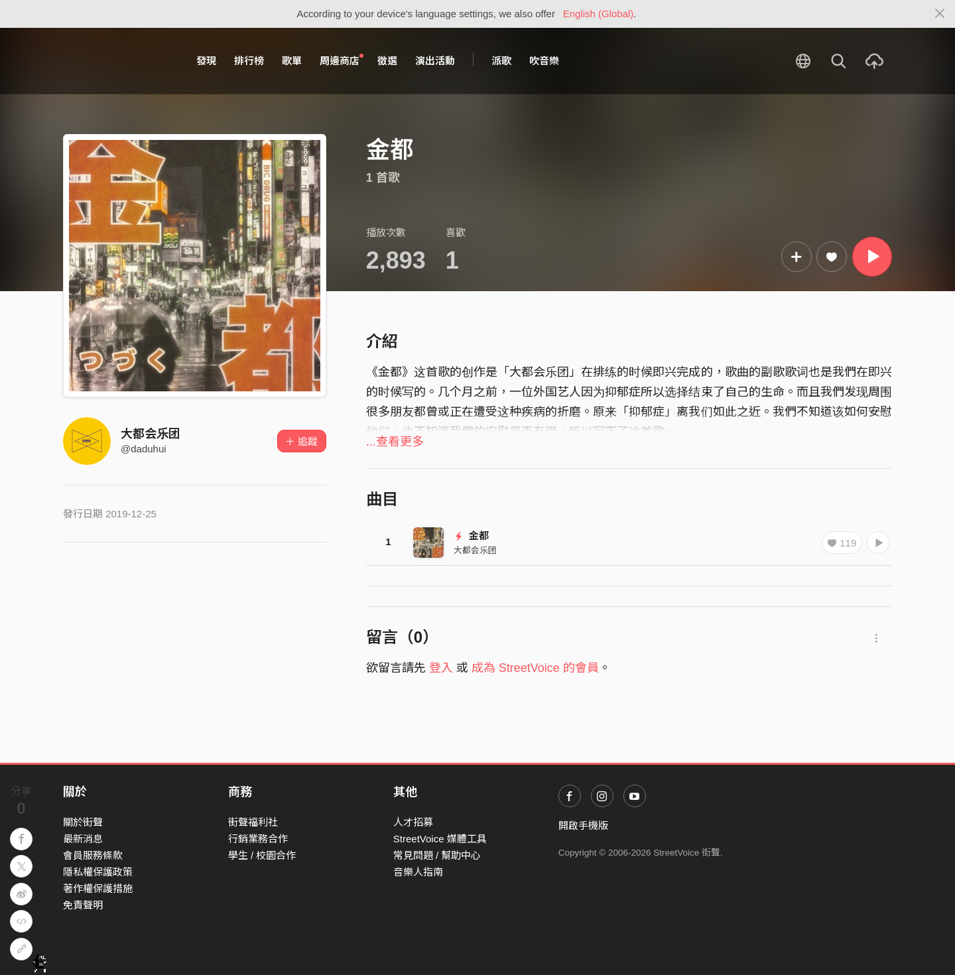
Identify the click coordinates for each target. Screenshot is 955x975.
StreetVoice (117, 61)
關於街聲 (83, 822)
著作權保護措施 (98, 888)
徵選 (387, 60)
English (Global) (598, 13)
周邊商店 (341, 60)
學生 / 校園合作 (262, 855)
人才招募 (413, 822)
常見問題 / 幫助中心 (437, 855)
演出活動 (435, 60)
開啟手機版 (583, 825)
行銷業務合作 (258, 838)
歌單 (292, 60)
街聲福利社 (253, 822)
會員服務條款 (93, 855)
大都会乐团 (150, 433)
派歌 (501, 60)
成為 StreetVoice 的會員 (535, 668)
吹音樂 (544, 60)
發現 (206, 60)
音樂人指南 (418, 872)
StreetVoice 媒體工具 (440, 838)
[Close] (940, 14)
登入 (441, 668)
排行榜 (249, 60)
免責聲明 (83, 905)
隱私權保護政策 (98, 872)
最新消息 (83, 838)
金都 (471, 535)
